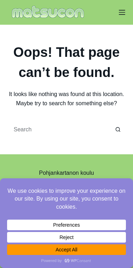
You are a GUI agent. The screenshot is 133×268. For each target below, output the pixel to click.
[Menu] (122, 12)
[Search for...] (59, 130)
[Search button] (118, 130)
